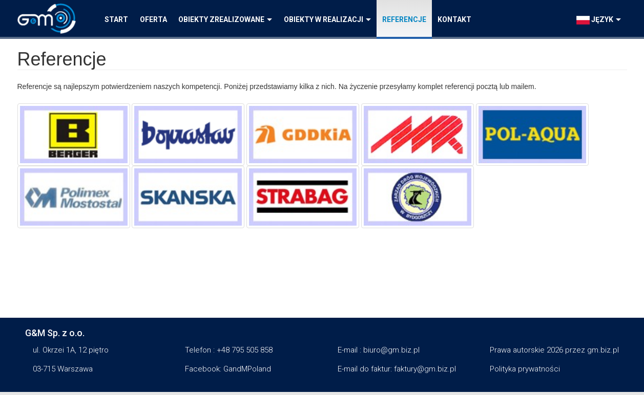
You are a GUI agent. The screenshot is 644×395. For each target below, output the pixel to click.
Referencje (404, 19)
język (598, 20)
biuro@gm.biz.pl (391, 350)
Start (116, 19)
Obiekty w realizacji (327, 19)
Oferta (153, 19)
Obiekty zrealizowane (225, 19)
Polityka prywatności (525, 369)
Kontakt (454, 19)
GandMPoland (247, 369)
